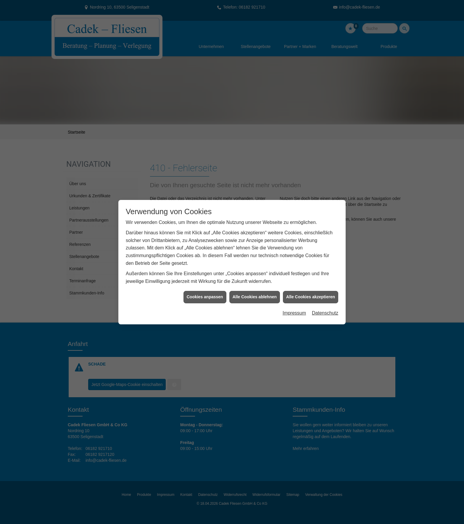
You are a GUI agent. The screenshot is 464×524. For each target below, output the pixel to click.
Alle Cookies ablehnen (255, 285)
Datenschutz (325, 301)
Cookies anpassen (205, 285)
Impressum (294, 301)
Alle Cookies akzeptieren (310, 285)
